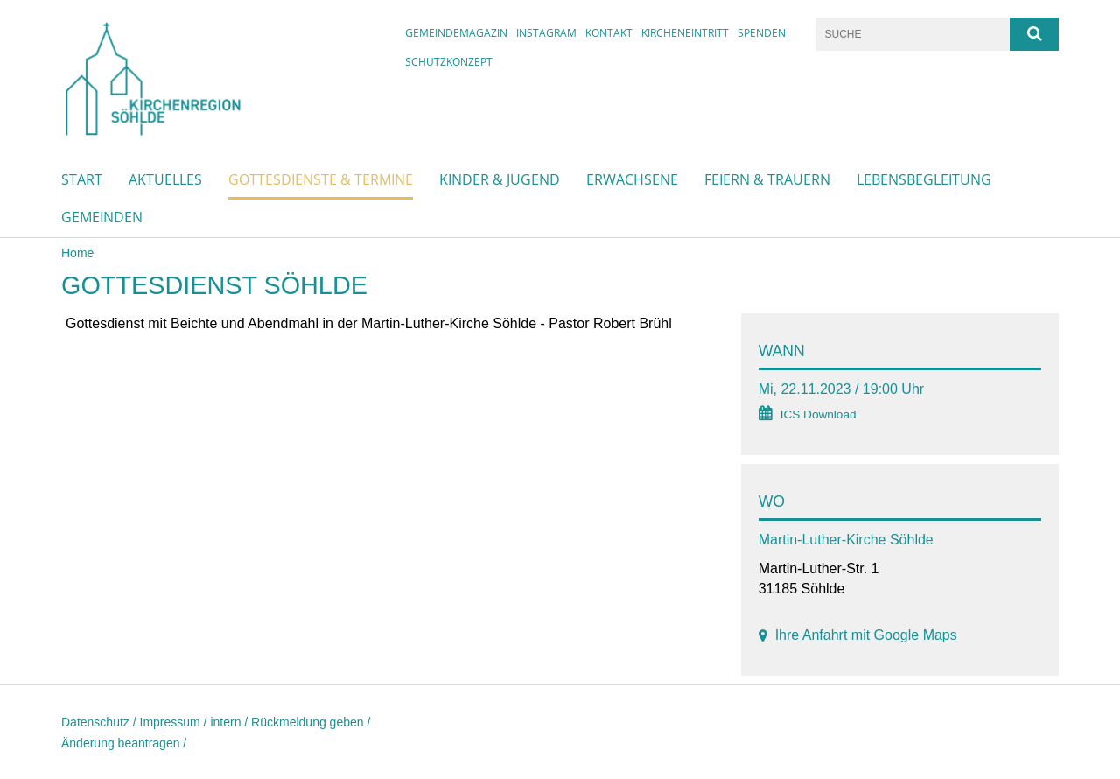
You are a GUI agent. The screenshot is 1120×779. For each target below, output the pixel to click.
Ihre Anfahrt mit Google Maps (866, 635)
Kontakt (609, 32)
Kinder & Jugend (499, 179)
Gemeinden (102, 217)
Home (77, 253)
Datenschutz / (100, 722)
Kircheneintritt (685, 32)
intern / (230, 722)
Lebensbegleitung (924, 179)
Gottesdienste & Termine (320, 179)
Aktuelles (165, 179)
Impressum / (175, 722)
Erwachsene (632, 179)
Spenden (762, 32)
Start (81, 179)
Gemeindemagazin (456, 32)
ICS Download (818, 414)
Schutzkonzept (449, 61)
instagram (546, 32)
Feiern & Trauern (767, 179)
